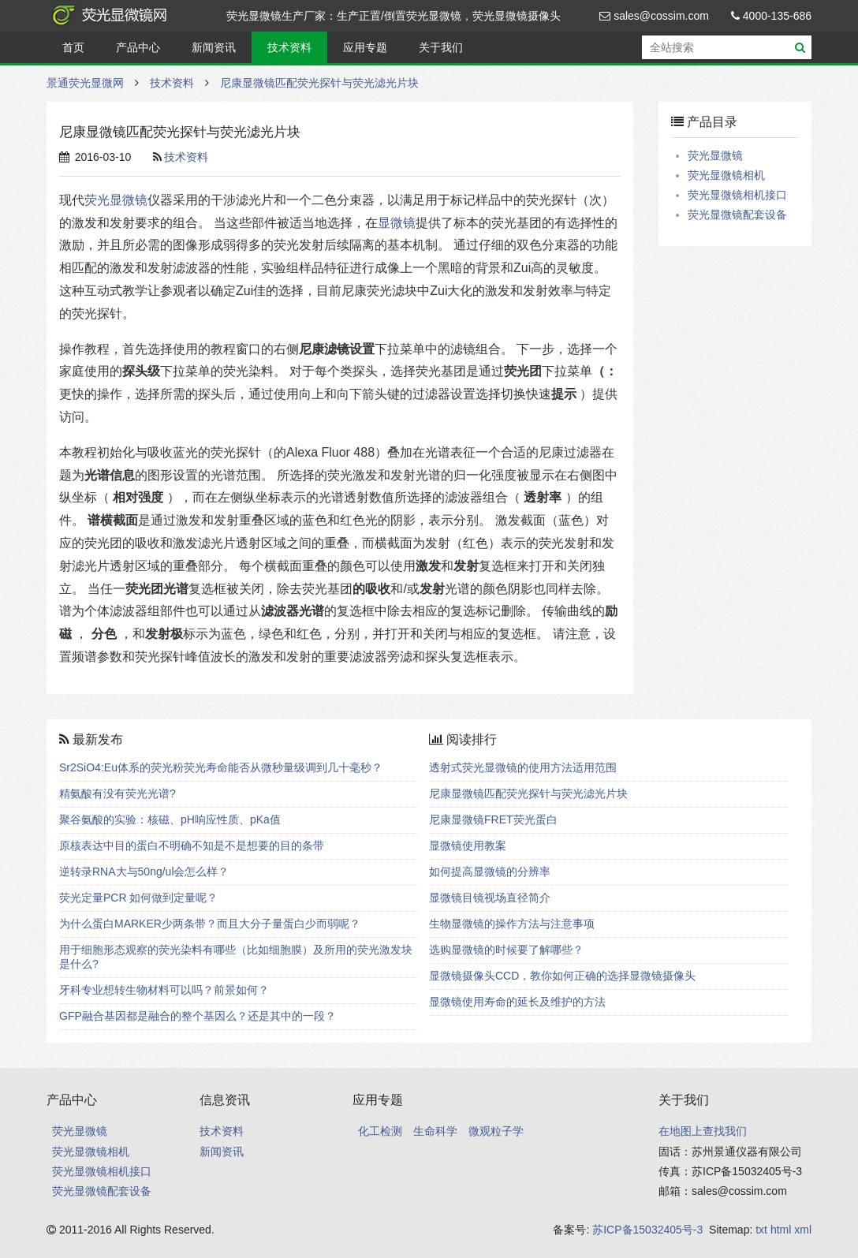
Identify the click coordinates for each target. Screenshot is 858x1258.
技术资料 (289, 47)
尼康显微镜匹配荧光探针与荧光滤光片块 (319, 83)
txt (761, 1229)
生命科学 (435, 1131)
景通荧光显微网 (125, 16)
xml (802, 1229)
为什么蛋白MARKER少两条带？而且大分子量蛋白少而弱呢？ (209, 923)
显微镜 (397, 223)
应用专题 (365, 47)
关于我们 (441, 47)
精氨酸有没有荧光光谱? (117, 793)
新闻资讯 (214, 47)
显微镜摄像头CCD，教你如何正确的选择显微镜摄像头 (562, 975)
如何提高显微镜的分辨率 (489, 871)
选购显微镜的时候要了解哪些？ (506, 949)
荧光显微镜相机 (726, 175)
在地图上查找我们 (702, 1131)
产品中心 (138, 47)
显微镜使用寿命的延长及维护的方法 (517, 1001)
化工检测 (380, 1131)
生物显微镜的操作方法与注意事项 (512, 923)
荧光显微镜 (115, 200)
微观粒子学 (496, 1131)
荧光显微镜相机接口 (737, 195)
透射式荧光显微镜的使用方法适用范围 (523, 767)
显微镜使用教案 (467, 845)
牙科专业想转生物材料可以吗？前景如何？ (164, 990)
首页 (73, 47)
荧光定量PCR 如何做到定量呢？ (138, 897)
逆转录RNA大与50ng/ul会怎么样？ (144, 871)
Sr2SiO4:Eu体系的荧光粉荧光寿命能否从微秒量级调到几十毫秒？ (220, 767)
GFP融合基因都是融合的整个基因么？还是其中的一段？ (197, 1016)
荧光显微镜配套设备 (737, 214)
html (780, 1229)
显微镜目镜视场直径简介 (489, 897)
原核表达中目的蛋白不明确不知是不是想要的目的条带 (191, 845)
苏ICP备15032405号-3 (647, 1229)
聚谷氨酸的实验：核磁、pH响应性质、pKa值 (170, 819)
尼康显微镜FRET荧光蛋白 (493, 819)
